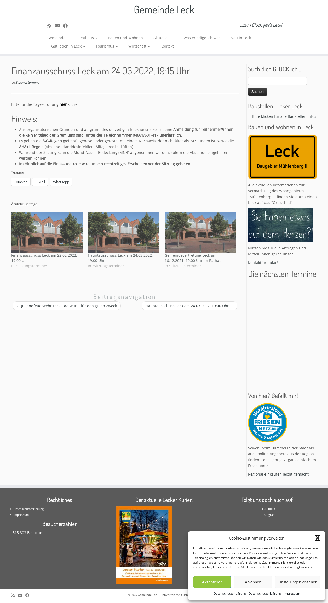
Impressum (292, 593)
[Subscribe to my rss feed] (51, 25)
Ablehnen (253, 582)
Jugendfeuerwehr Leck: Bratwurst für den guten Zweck (66, 305)
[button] (317, 538)
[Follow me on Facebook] (67, 25)
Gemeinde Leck (164, 9)
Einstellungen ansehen (297, 582)
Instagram (268, 515)
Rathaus (88, 37)
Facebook (268, 509)
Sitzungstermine (27, 82)
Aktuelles (163, 37)
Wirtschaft (139, 46)
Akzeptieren (212, 582)
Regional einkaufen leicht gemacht (278, 474)
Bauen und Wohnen (125, 37)
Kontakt (167, 46)
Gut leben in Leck (68, 46)
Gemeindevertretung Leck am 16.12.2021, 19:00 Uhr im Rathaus (194, 258)
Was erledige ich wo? (201, 37)
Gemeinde (58, 37)
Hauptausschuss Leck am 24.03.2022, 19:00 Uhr (189, 305)
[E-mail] (59, 25)
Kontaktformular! (263, 262)
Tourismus (107, 46)
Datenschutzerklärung (230, 593)
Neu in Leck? (243, 37)
